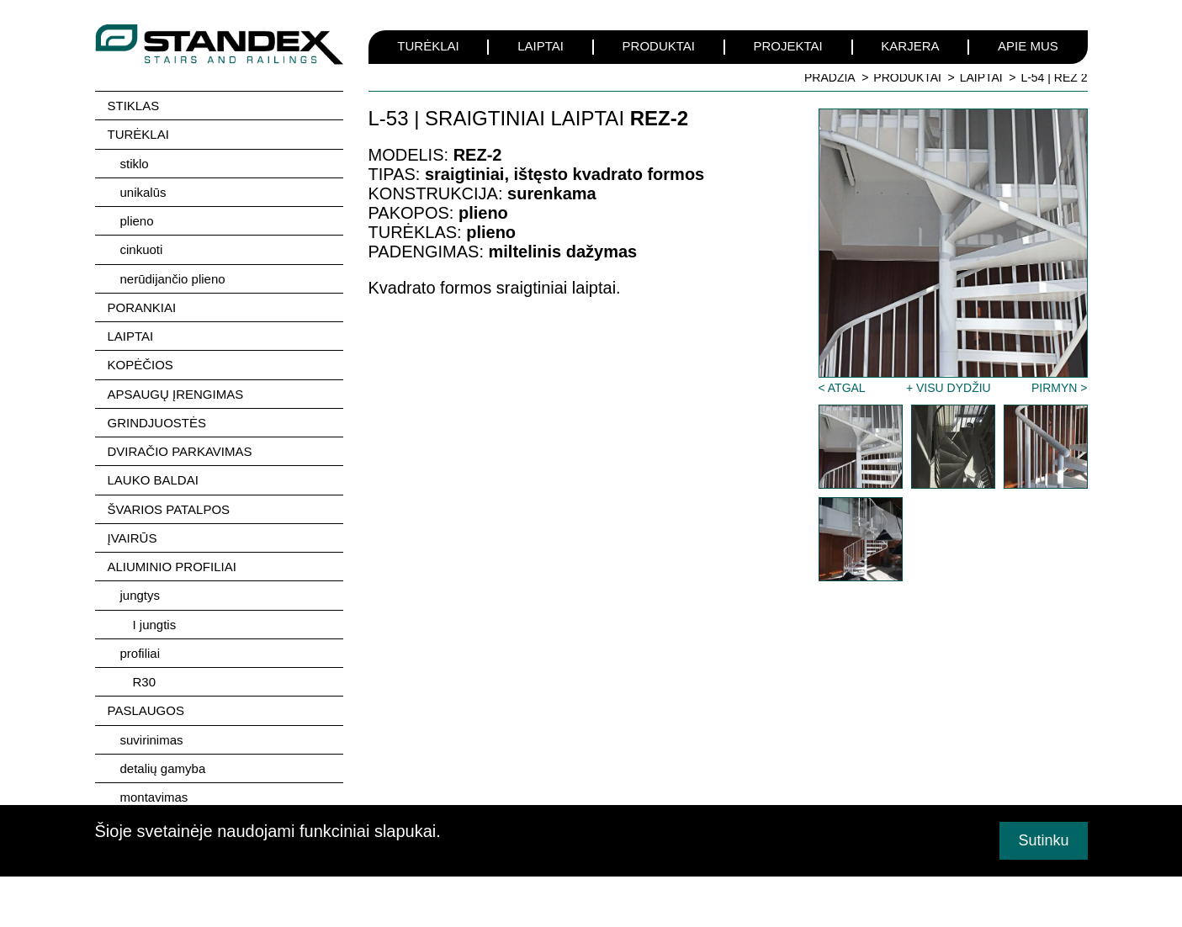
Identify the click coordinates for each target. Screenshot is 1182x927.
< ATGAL (842, 388)
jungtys (140, 592)
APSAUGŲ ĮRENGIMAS (176, 391)
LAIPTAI (540, 46)
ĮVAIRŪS (132, 534)
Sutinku (1043, 840)
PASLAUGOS (146, 706)
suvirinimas (151, 735)
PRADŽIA (830, 77)
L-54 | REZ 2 (1053, 77)
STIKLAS (134, 105)
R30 (144, 677)
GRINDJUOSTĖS (157, 420)
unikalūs (143, 191)
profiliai (140, 649)
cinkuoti (141, 248)
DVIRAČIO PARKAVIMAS (180, 449)
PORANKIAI (142, 306)
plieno (137, 220)
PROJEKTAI (788, 46)
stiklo (134, 163)
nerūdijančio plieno (172, 277)
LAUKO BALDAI (153, 477)
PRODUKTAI (659, 46)
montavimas (154, 792)
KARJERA (910, 46)
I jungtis (155, 620)
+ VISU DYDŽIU (948, 388)
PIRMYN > (1059, 388)
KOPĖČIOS (140, 363)
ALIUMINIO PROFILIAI (172, 563)
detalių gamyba (163, 763)
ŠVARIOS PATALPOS (169, 506)
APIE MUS (1028, 46)
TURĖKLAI (427, 46)
